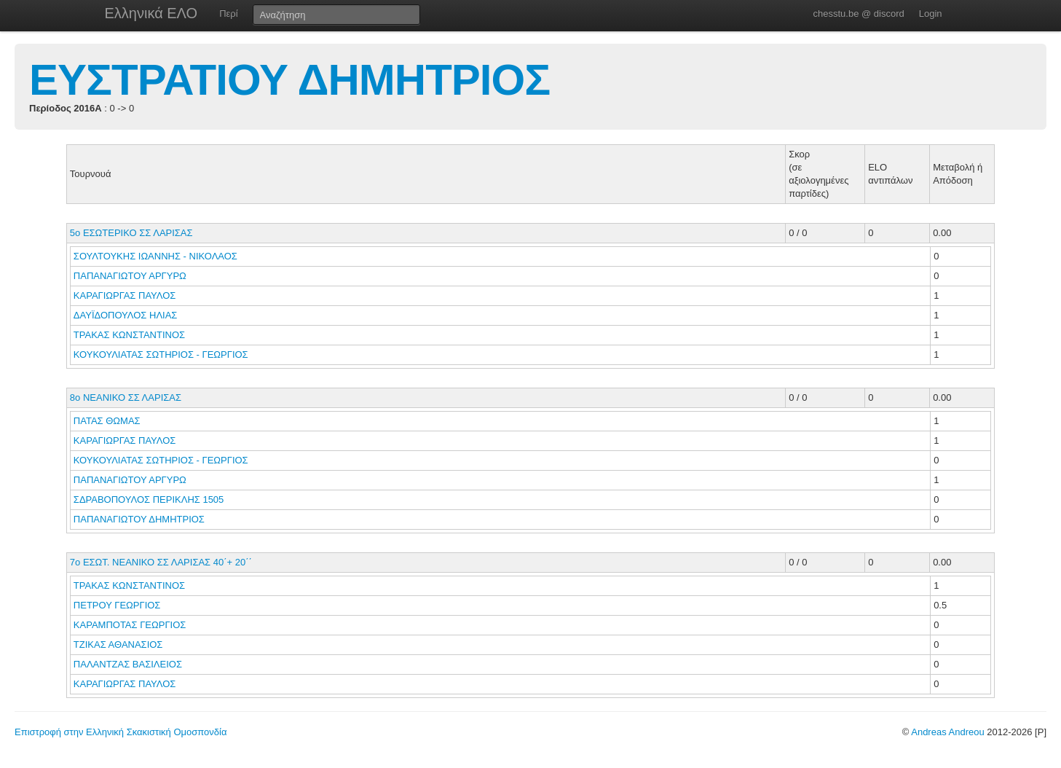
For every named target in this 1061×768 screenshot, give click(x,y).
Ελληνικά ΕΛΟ (151, 13)
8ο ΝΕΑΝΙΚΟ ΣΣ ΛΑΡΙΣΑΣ (125, 397)
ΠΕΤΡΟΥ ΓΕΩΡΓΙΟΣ (118, 605)
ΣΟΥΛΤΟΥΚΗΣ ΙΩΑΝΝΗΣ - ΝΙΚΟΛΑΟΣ (157, 256)
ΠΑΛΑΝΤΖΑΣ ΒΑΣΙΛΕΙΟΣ (129, 664)
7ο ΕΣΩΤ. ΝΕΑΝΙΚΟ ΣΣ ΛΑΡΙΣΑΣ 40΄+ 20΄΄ (161, 562)
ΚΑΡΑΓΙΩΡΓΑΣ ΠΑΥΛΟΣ (126, 295)
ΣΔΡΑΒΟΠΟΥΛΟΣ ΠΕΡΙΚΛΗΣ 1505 (149, 499)
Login (930, 13)
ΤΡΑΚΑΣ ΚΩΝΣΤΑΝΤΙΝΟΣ (131, 334)
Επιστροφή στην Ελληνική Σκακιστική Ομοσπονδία (120, 731)
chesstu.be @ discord (858, 13)
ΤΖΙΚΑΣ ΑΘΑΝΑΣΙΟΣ (119, 644)
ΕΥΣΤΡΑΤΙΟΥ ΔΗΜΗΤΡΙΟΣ (289, 79)
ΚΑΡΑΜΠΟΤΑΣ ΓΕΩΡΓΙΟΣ (131, 624)
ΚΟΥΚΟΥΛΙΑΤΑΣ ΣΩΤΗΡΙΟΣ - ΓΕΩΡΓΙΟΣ (162, 354)
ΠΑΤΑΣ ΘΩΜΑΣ (108, 420)
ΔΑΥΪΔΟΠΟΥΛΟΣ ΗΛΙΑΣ (127, 315)
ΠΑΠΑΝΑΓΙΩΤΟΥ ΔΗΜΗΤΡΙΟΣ (141, 519)
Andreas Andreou (947, 731)
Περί (228, 13)
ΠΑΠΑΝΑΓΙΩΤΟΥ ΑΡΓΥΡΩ (131, 275)
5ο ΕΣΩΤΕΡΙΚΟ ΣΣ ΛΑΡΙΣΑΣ (131, 232)
